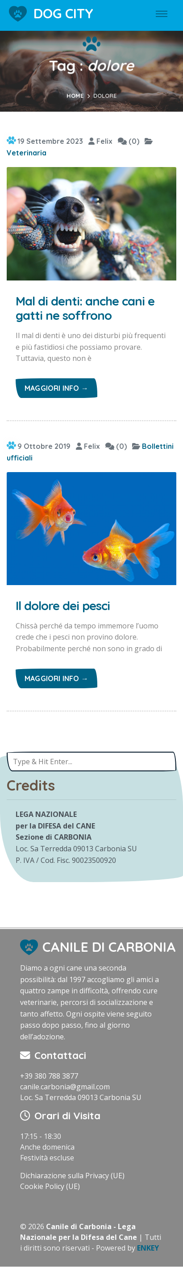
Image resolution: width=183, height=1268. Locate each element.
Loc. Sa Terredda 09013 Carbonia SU (80, 1097)
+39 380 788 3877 (49, 1076)
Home (75, 95)
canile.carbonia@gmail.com (65, 1087)
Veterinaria (26, 152)
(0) (128, 141)
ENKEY (148, 1248)
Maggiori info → (56, 388)
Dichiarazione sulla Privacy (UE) (72, 1175)
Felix (100, 141)
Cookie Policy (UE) (50, 1186)
